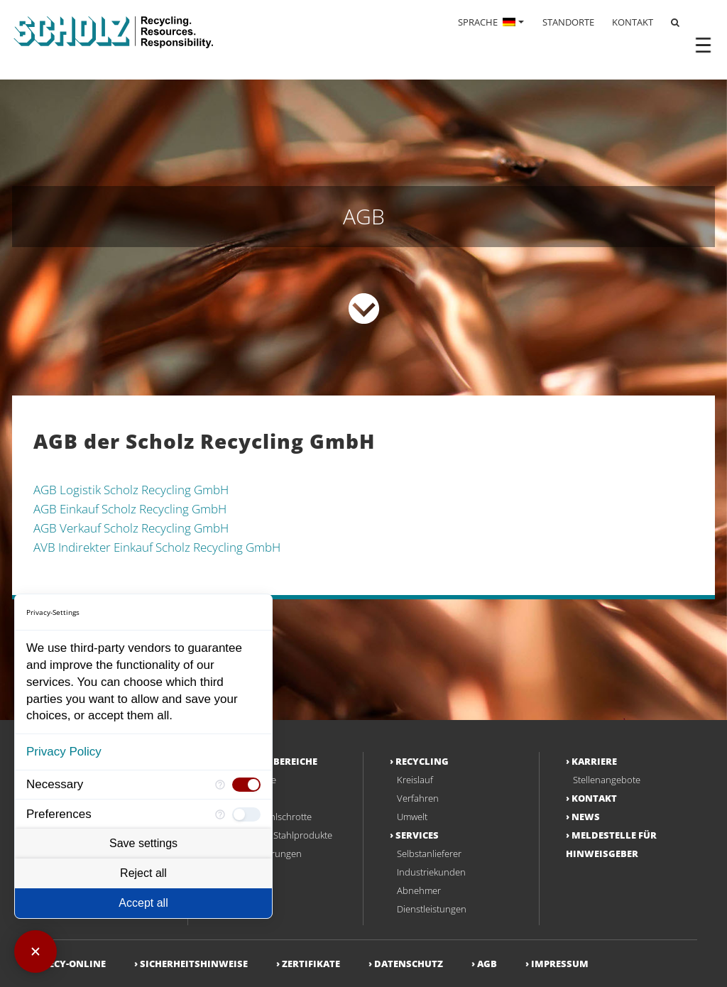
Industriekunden (431, 872)
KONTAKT (632, 22)
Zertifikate (311, 963)
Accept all (143, 903)
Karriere (594, 761)
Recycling (422, 761)
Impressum (560, 963)
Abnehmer (419, 890)
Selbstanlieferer (429, 853)
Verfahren (418, 798)
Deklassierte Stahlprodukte (277, 835)
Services (417, 835)
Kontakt (594, 798)
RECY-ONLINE (74, 963)
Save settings (143, 843)
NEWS (586, 816)
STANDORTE (568, 22)
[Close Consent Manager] (35, 951)
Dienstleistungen (431, 909)
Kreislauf (415, 779)
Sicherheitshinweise (194, 963)
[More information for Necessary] (220, 785)
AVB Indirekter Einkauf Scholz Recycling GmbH (156, 547)
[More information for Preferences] (220, 814)
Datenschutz (408, 963)
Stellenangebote (606, 779)
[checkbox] (246, 785)
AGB (487, 963)
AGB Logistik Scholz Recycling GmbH (131, 489)
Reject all (143, 873)
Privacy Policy (64, 751)
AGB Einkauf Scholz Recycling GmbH (129, 509)
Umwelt (412, 816)
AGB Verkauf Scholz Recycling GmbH (131, 528)
